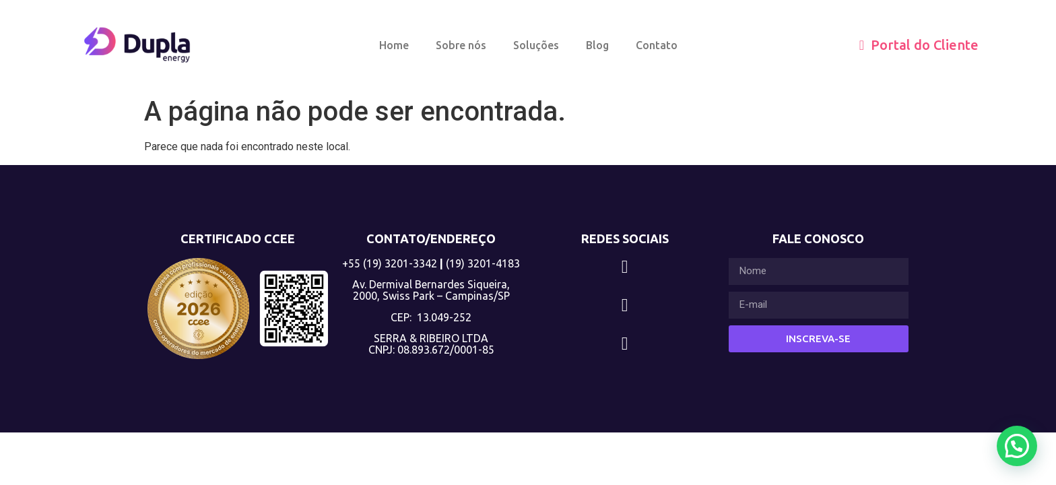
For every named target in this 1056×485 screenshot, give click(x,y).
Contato (657, 45)
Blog (597, 45)
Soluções (536, 45)
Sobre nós (461, 45)
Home (394, 45)
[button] (1017, 446)
